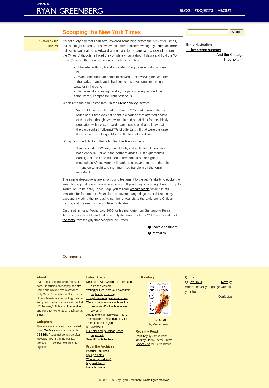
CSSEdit (42, 334)
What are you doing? (99, 359)
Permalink (159, 233)
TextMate (49, 330)
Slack (40, 314)
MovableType (45, 338)
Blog (185, 10)
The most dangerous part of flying (106, 318)
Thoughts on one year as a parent (107, 298)
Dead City (142, 336)
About (224, 10)
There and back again (99, 323)
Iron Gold (159, 320)
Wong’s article (139, 189)
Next (224, 282)
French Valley (128, 103)
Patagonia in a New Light (149, 50)
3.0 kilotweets (94, 327)
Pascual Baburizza (97, 351)
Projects (204, 10)
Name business (95, 367)
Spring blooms (95, 355)
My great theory (95, 363)
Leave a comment (164, 227)
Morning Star (144, 340)
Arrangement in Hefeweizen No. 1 (107, 314)
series (160, 46)
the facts (69, 220)
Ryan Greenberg (134, 11)
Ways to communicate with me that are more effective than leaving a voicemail (108, 306)
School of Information (68, 306)
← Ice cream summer (203, 50)
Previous (196, 282)
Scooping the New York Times (102, 32)
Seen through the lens (99, 339)
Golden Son (143, 344)
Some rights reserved (156, 380)
